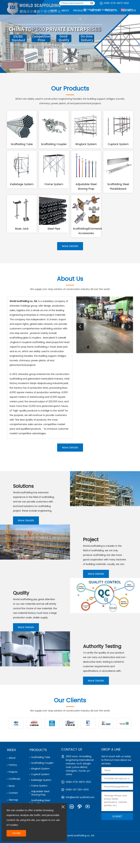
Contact (13, 793)
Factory (13, 765)
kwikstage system (41, 780)
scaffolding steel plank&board (40, 802)
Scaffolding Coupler (42, 763)
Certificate (14, 779)
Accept (16, 833)
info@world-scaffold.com (80, 797)
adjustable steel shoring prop (40, 793)
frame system (39, 786)
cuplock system (40, 774)
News (12, 786)
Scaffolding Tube (40, 757)
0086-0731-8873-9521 (116, 3)
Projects (13, 772)
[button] (67, 69)
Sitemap (13, 800)
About (12, 758)
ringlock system (40, 769)
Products (38, 750)
